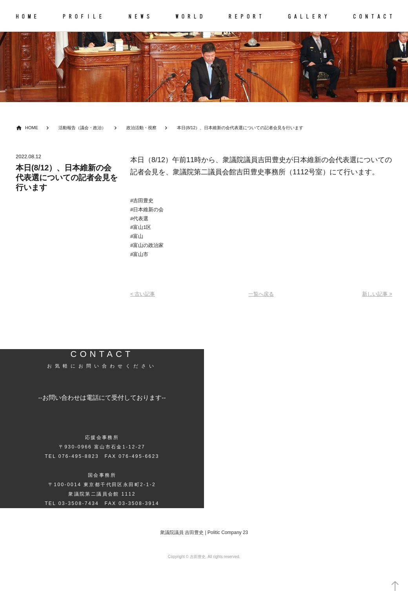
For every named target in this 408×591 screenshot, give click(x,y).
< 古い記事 (142, 294)
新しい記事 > (377, 294)
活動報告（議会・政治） (82, 127)
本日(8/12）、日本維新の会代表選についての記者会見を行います (240, 127)
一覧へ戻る (261, 294)
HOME (31, 127)
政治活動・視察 (141, 127)
